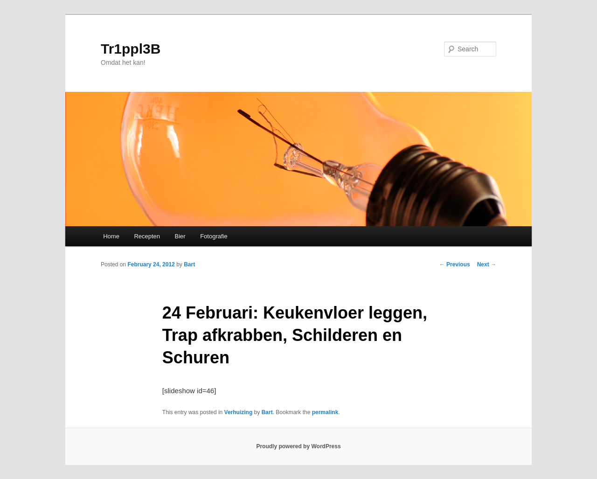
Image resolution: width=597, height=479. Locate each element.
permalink (325, 412)
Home (111, 236)
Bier (180, 236)
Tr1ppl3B (130, 48)
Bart (189, 264)
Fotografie (214, 236)
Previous (454, 264)
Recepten (147, 236)
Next (486, 264)
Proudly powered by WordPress (298, 446)
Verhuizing (238, 412)
